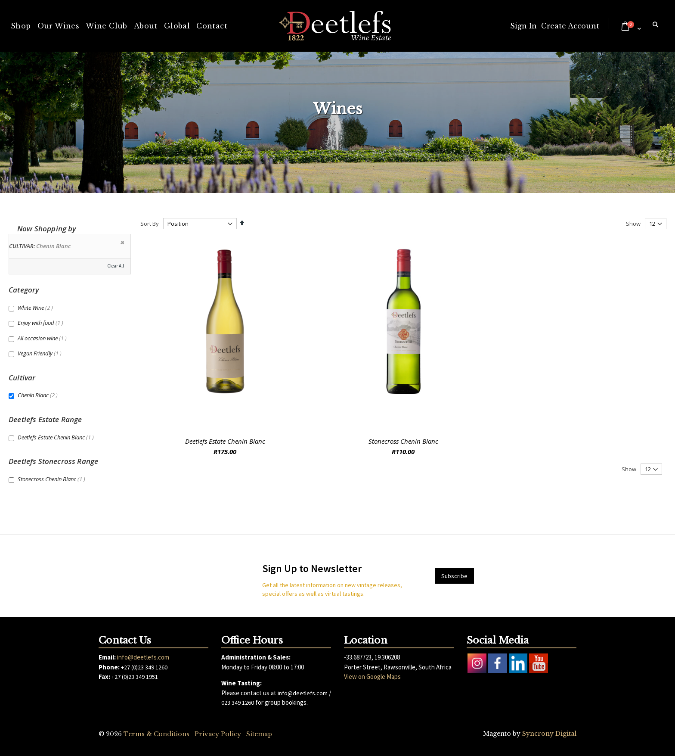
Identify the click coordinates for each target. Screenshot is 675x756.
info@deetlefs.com (143, 657)
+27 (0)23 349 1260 (144, 667)
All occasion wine (43, 338)
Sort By (149, 223)
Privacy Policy (218, 734)
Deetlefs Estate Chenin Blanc (225, 441)
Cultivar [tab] (22, 378)
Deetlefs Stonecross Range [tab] (53, 461)
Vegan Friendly (41, 353)
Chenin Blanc (39, 395)
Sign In (523, 26)
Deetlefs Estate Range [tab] (45, 419)
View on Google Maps (372, 676)
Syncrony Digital (549, 733)
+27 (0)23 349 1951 (134, 677)
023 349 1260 (237, 702)
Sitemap (259, 734)
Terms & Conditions (156, 734)
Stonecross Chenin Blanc (403, 441)
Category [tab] (24, 290)
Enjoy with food (41, 323)
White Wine (36, 307)
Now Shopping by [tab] (46, 228)
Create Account (570, 26)
